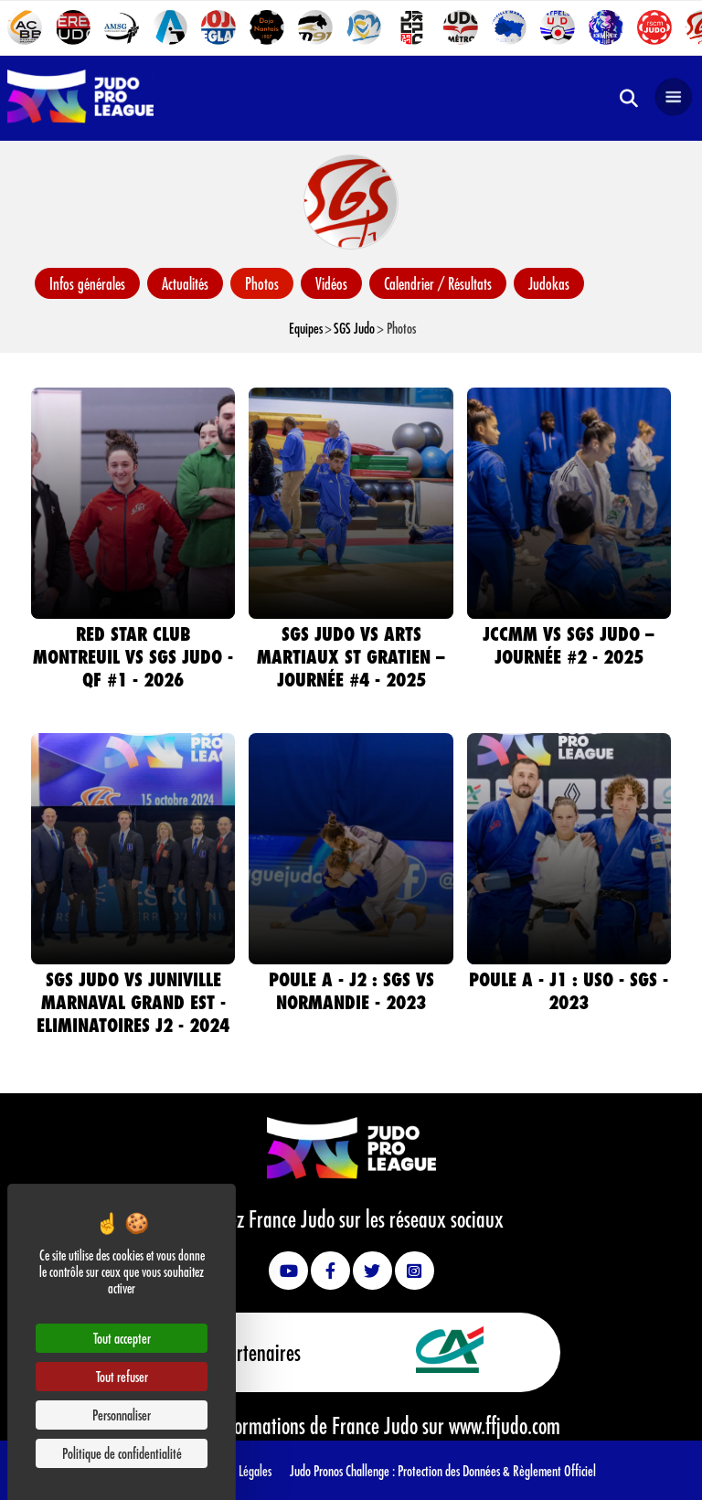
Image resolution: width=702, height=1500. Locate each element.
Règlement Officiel (554, 1470)
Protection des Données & (455, 1470)
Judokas (548, 283)
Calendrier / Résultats (438, 283)
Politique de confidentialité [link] (122, 1453)
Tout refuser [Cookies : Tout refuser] (122, 1376)
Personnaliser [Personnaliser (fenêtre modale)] (121, 1414)
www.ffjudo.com (504, 1425)
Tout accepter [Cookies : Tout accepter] (122, 1337)
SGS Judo (354, 327)
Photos (262, 283)
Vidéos (331, 283)
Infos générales (87, 283)
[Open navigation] (674, 98)
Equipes (306, 327)
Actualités (185, 283)
